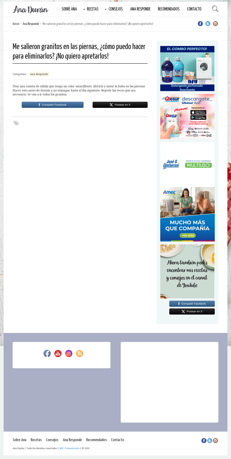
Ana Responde (140, 9)
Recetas (93, 9)
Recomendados (169, 9)
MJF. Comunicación (69, 448)
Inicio (16, 24)
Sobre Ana (69, 9)
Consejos (116, 9)
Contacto (194, 9)
